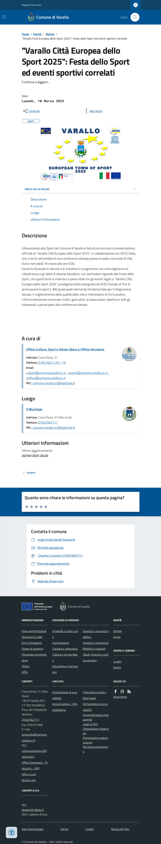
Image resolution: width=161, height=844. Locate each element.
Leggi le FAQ (90, 724)
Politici (26, 666)
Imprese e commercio (96, 643)
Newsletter (120, 697)
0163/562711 (48, 422)
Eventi (117, 667)
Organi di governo (32, 648)
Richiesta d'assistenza (95, 749)
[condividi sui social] (31, 111)
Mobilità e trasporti (94, 648)
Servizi (64, 829)
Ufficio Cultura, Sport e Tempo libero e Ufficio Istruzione (65, 349)
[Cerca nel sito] (133, 17)
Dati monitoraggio (32, 829)
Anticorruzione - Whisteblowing (64, 707)
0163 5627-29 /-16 (52, 362)
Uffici (25, 672)
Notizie (50, 34)
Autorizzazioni (60, 643)
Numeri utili (29, 780)
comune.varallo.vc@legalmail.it (54, 383)
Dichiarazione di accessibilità (64, 695)
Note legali (89, 698)
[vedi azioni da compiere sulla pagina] (93, 111)
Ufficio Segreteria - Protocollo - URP (35, 765)
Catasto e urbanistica (65, 648)
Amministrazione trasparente (96, 717)
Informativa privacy (94, 692)
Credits (90, 829)
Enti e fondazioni (32, 643)
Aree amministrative (34, 631)
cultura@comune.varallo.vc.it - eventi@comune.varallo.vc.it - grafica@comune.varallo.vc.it (67, 375)
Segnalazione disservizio (96, 730)
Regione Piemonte (31, 5)
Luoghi (117, 661)
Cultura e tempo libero (65, 657)
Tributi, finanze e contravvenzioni (96, 657)
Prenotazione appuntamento (95, 740)
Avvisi (116, 637)
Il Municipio (34, 409)
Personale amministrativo (34, 657)
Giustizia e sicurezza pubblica (96, 634)
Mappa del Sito (120, 829)
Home (25, 34)
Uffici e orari (29, 774)
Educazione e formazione (65, 669)
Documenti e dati (32, 637)
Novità (37, 34)
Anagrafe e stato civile (65, 634)
